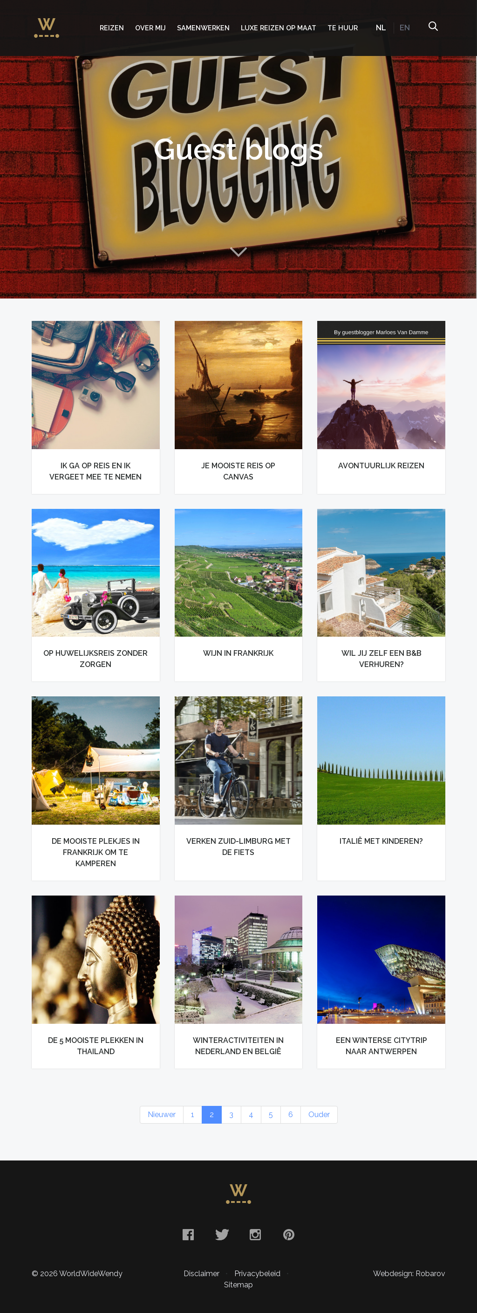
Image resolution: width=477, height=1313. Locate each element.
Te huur (342, 28)
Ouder (319, 1114)
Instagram (255, 1234)
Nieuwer (162, 1114)
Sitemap (238, 1284)
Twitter (222, 1234)
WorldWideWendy (46, 23)
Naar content (238, 252)
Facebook (188, 1234)
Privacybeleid (257, 1273)
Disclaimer (201, 1273)
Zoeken (432, 28)
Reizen (112, 28)
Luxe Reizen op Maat (278, 28)
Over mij (150, 28)
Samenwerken (203, 28)
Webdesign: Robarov (409, 1273)
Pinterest (289, 1234)
